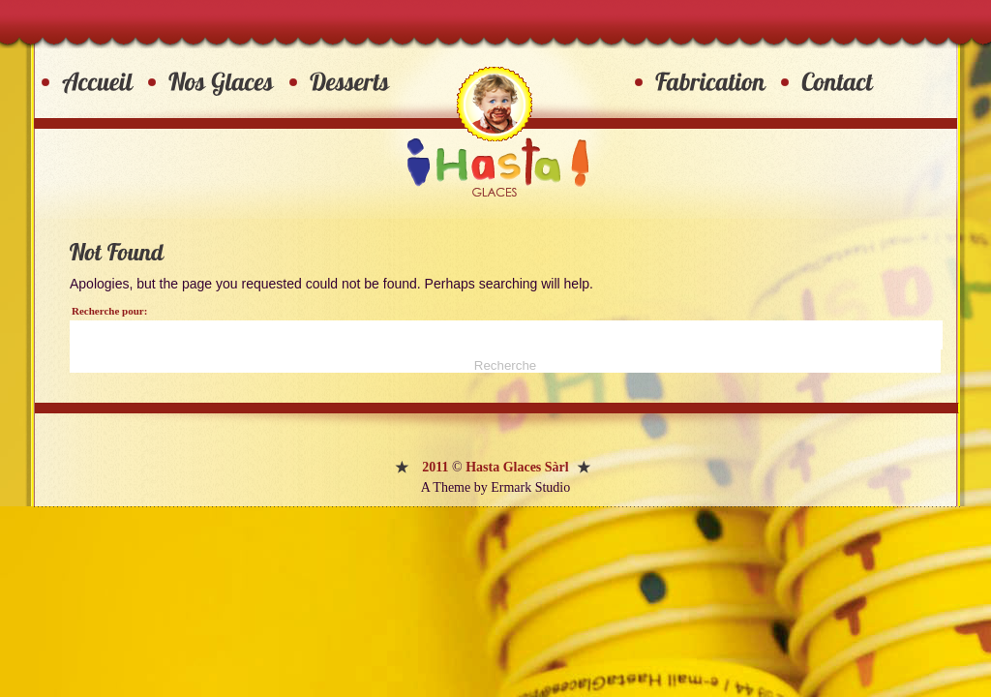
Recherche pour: (109, 311)
